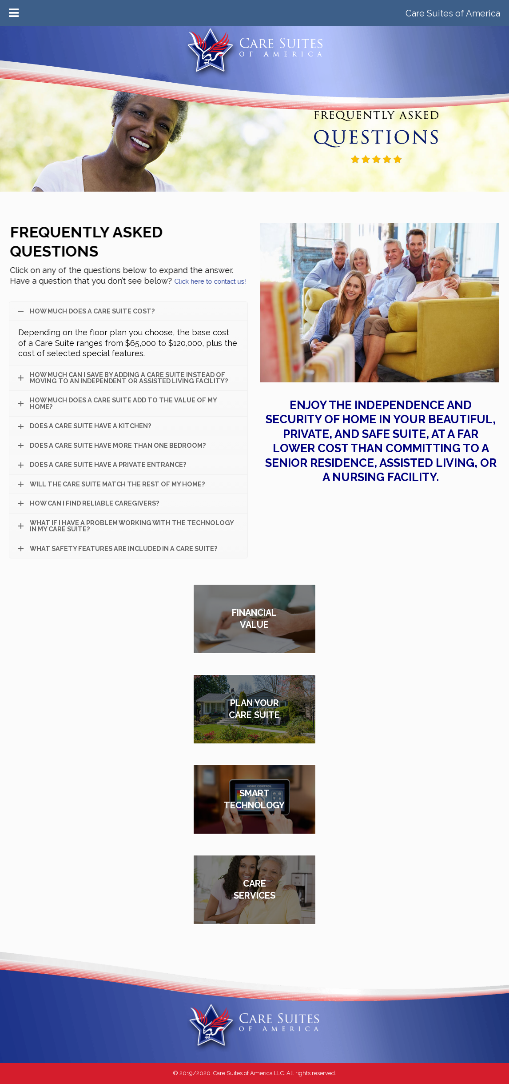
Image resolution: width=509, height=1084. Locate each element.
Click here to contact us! (205, 281)
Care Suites (254, 68)
